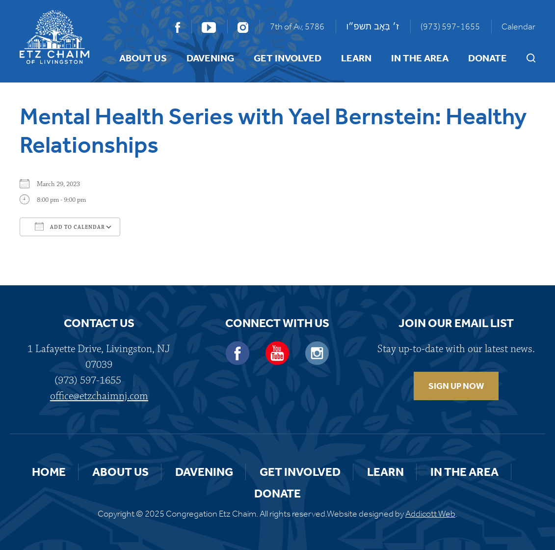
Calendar (518, 26)
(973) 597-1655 (450, 26)
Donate (487, 58)
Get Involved (287, 58)
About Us (143, 58)
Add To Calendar (70, 226)
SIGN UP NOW (456, 386)
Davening (210, 58)
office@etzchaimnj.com (99, 396)
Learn (356, 58)
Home (49, 472)
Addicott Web (430, 513)
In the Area (420, 58)
